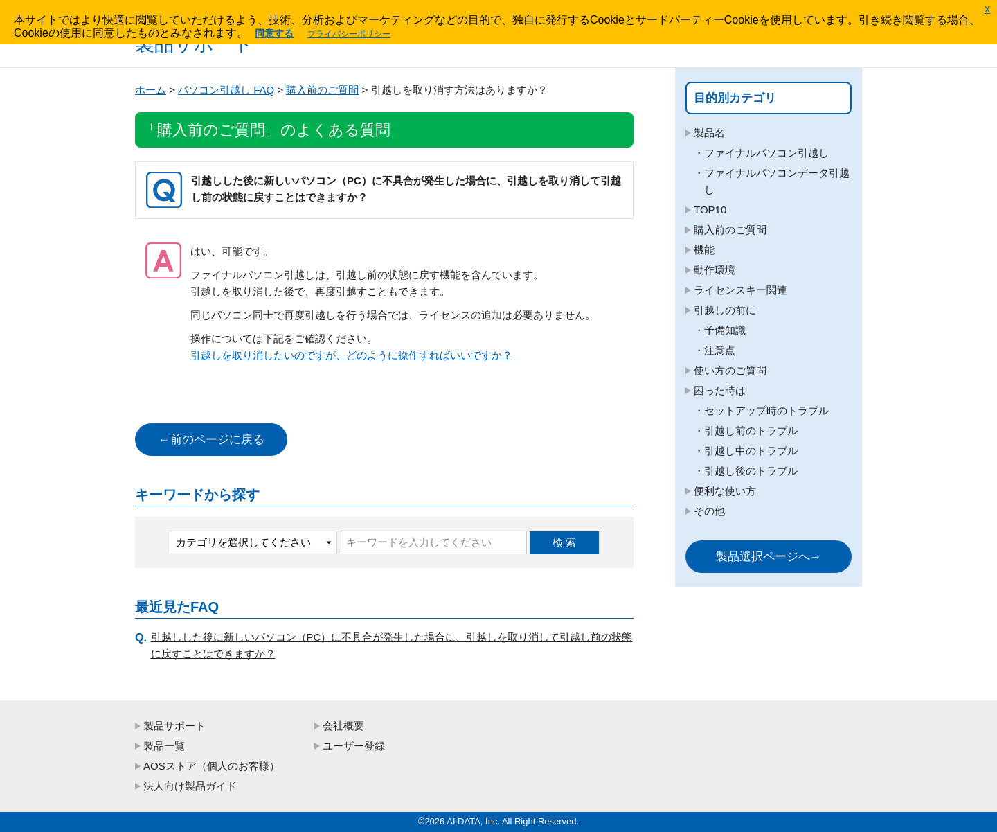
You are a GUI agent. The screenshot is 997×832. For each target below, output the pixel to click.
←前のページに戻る (211, 439)
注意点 (719, 350)
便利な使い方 (725, 491)
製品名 (709, 133)
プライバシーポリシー (348, 34)
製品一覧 (164, 746)
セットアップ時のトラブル (766, 410)
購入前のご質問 (322, 90)
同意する (274, 33)
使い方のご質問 (730, 370)
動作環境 (714, 270)
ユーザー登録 (354, 746)
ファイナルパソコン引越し (766, 153)
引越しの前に (725, 310)
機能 (704, 250)
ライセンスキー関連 (740, 290)
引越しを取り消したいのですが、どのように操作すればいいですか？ (351, 355)
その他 (709, 511)
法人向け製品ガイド (190, 786)
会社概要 (343, 726)
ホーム (150, 90)
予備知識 (725, 330)
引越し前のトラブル (751, 430)
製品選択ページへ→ (769, 556)
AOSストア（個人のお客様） (211, 766)
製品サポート (174, 726)
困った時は (720, 390)
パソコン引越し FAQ (226, 90)
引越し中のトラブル (751, 451)
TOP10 (710, 209)
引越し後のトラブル (751, 471)
